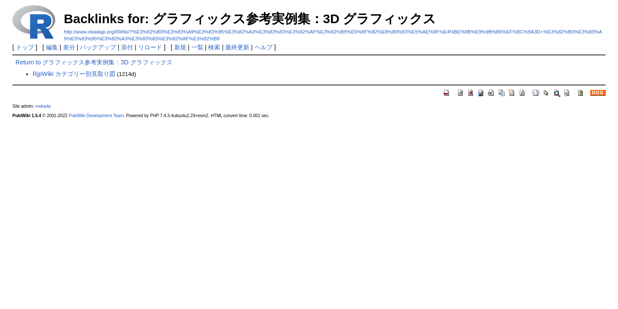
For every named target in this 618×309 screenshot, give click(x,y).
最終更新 (237, 47)
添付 (127, 47)
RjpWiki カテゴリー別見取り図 (74, 73)
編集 (52, 47)
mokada (43, 106)
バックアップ (98, 47)
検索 (214, 47)
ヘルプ (263, 47)
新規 (180, 47)
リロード (150, 47)
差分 (69, 47)
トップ (25, 47)
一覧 (197, 47)
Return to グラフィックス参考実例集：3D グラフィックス (94, 62)
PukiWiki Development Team (96, 115)
